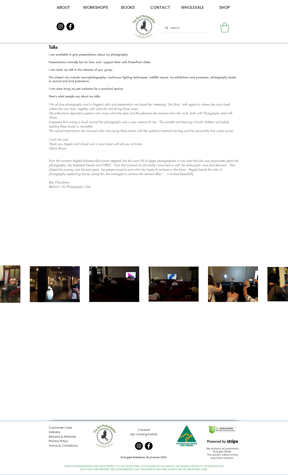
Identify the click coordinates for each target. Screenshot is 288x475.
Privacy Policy (58, 441)
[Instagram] (60, 26)
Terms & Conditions (63, 445)
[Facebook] (70, 26)
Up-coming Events (144, 434)
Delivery (54, 432)
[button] (225, 27)
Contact (144, 430)
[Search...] (186, 27)
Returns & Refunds (62, 436)
